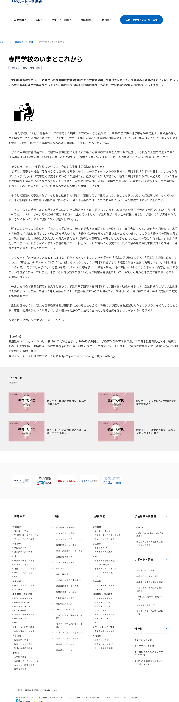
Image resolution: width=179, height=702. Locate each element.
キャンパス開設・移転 (24, 602)
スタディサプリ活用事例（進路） (69, 574)
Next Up (138, 514)
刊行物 (91, 14)
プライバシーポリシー (115, 685)
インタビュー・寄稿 (18, 55)
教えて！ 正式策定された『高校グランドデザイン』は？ (157, 419)
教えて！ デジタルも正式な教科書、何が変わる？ (157, 390)
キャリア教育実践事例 (64, 538)
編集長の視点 (20, 657)
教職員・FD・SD (22, 590)
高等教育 (17, 14)
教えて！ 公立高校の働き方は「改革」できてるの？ (66, 419)
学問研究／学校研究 (63, 562)
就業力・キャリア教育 (24, 573)
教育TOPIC (35, 55)
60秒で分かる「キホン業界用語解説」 (150, 520)
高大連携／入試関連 (63, 514)
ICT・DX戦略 (20, 598)
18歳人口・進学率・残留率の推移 (150, 570)
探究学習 (58, 542)
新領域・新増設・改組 (24, 548)
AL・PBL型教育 (21, 552)
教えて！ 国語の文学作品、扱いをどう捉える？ (68, 390)
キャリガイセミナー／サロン (67, 522)
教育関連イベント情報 (64, 526)
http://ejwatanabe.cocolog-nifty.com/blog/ (87, 344)
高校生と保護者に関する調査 (148, 560)
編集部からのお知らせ (64, 594)
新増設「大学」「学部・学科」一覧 (150, 579)
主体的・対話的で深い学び (66, 550)
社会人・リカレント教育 (25, 556)
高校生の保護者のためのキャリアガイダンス (149, 620)
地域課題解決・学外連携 (65, 554)
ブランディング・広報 (24, 526)
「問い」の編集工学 (63, 570)
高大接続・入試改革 (23, 539)
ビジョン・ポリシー (23, 518)
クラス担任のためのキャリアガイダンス (149, 613)
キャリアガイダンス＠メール (67, 582)
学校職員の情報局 (143, 504)
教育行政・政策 (21, 628)
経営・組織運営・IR (23, 586)
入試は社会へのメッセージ (26, 649)
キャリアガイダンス (142, 607)
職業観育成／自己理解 (64, 558)
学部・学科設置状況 (144, 575)
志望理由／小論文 (62, 566)
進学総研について (25, 685)
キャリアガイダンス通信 (65, 586)
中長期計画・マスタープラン (27, 522)
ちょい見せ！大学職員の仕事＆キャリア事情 (150, 526)
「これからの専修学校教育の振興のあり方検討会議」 (72, 68)
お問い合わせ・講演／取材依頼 (83, 685)
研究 (16, 610)
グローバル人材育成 (23, 560)
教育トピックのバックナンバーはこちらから (36, 308)
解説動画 (74, 14)
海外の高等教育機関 (23, 636)
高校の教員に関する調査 (146, 556)
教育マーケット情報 (23, 632)
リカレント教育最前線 (24, 653)
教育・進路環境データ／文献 (67, 530)
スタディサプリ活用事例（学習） (69, 578)
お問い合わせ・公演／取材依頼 (126, 14)
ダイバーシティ (21, 606)
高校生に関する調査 (144, 552)
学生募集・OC (20, 535)
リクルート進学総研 (14, 29)
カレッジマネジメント (144, 602)
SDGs (16, 564)
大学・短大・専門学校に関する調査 (150, 565)
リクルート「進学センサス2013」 (32, 245)
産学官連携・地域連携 (24, 619)
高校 (33, 14)
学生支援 (18, 577)
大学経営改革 (20, 645)
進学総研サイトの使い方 (51, 685)
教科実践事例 (60, 546)
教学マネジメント (22, 594)
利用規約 (135, 685)
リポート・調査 (52, 14)
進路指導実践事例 (62, 534)
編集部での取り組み (63, 590)
